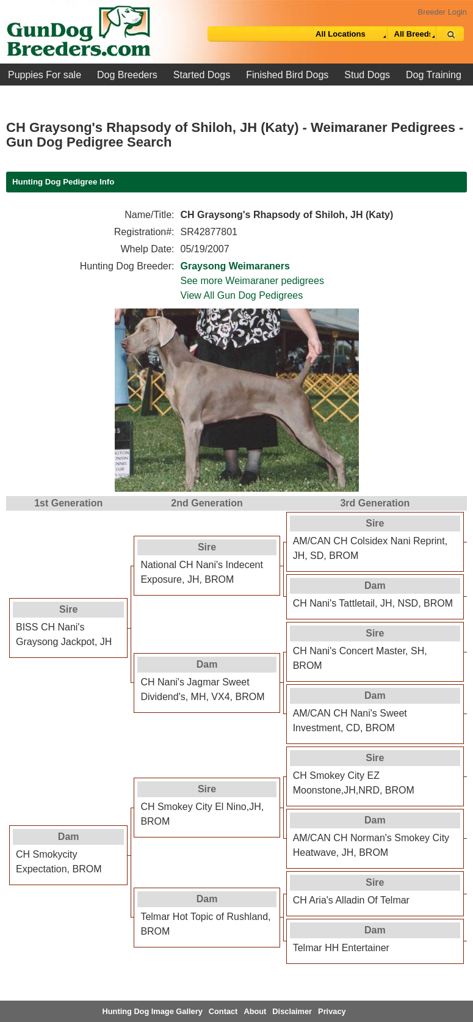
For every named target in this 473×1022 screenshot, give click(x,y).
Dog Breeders (127, 75)
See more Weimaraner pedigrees (252, 281)
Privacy (332, 1011)
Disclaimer (292, 1011)
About (255, 1011)
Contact (223, 1011)
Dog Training (433, 75)
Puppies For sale (44, 75)
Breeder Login (442, 11)
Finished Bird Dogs (287, 75)
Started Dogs (201, 75)
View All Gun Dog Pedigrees (242, 295)
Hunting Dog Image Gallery (153, 1011)
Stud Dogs (367, 75)
